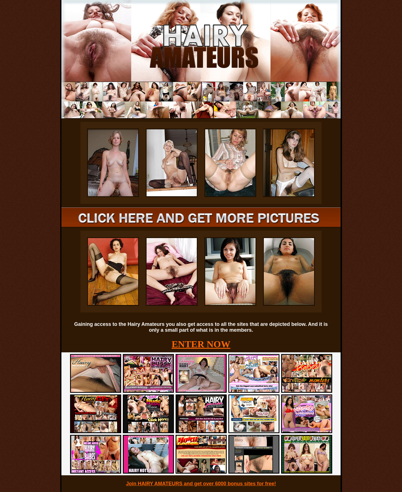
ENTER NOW (201, 344)
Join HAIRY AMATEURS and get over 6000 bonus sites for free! (201, 483)
